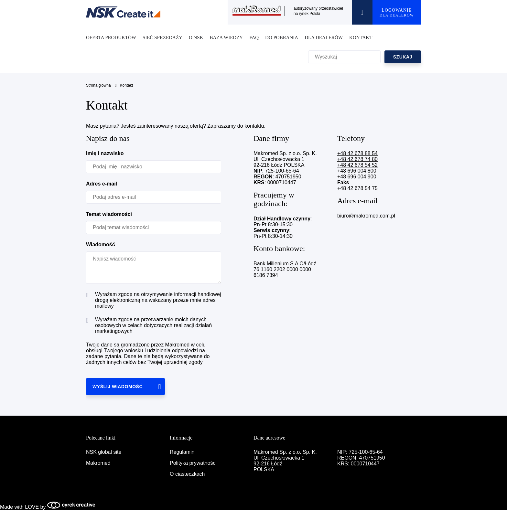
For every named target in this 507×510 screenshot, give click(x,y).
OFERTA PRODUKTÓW (111, 37)
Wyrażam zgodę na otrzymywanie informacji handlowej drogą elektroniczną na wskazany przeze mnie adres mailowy (153, 300)
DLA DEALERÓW (324, 37)
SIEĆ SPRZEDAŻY (162, 37)
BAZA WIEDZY (226, 37)
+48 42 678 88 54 (357, 153)
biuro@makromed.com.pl (366, 215)
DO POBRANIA (281, 37)
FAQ (254, 37)
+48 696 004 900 (356, 176)
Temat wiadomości (109, 214)
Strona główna (98, 85)
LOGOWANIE (397, 13)
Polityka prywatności (193, 463)
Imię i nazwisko (105, 153)
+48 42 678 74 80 (357, 159)
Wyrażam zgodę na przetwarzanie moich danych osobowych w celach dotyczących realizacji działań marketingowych (149, 325)
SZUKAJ (402, 56)
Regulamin (182, 452)
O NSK (196, 37)
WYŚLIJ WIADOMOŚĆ (117, 386)
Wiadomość (100, 244)
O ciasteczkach (187, 474)
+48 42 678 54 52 (357, 165)
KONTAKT (360, 37)
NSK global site (103, 452)
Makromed (98, 463)
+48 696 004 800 (356, 171)
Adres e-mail (101, 183)
